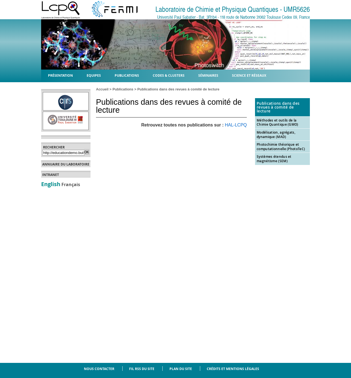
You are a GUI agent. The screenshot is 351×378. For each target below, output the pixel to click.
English (50, 184)
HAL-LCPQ (236, 125)
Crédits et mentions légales (233, 368)
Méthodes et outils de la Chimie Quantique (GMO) (277, 122)
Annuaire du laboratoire (65, 164)
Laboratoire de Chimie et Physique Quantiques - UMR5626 (232, 9)
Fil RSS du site (141, 368)
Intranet (50, 174)
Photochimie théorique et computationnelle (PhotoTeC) (281, 146)
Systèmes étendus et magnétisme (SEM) (274, 158)
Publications (122, 89)
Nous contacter (99, 368)
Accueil (102, 89)
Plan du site (180, 368)
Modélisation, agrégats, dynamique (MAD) (276, 134)
